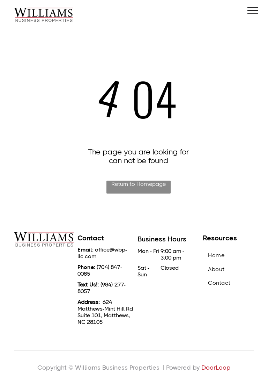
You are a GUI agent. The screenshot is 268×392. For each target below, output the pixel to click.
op (227, 367)
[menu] (253, 10)
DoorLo (212, 367)
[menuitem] (228, 255)
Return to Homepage (138, 184)
